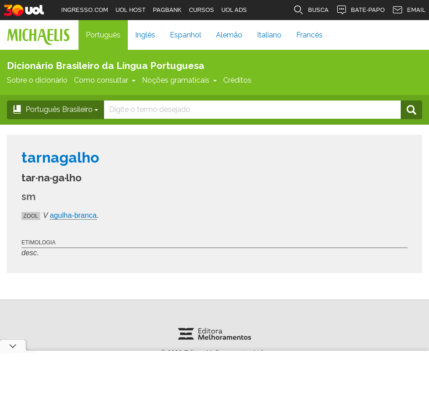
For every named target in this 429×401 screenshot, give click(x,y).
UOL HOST (130, 9)
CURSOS (201, 9)
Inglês (145, 35)
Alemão (229, 35)
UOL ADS (234, 9)
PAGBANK (167, 9)
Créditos (237, 80)
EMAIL (408, 10)
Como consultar (105, 80)
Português (103, 35)
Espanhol (185, 35)
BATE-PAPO (360, 10)
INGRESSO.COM (84, 9)
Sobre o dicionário (37, 80)
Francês (309, 35)
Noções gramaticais (179, 80)
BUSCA (311, 10)
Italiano (269, 35)
